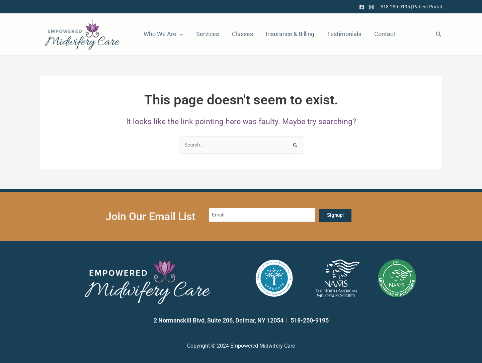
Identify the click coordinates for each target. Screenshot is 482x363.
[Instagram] (371, 7)
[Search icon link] (439, 34)
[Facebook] (362, 7)
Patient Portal (427, 6)
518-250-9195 (395, 6)
